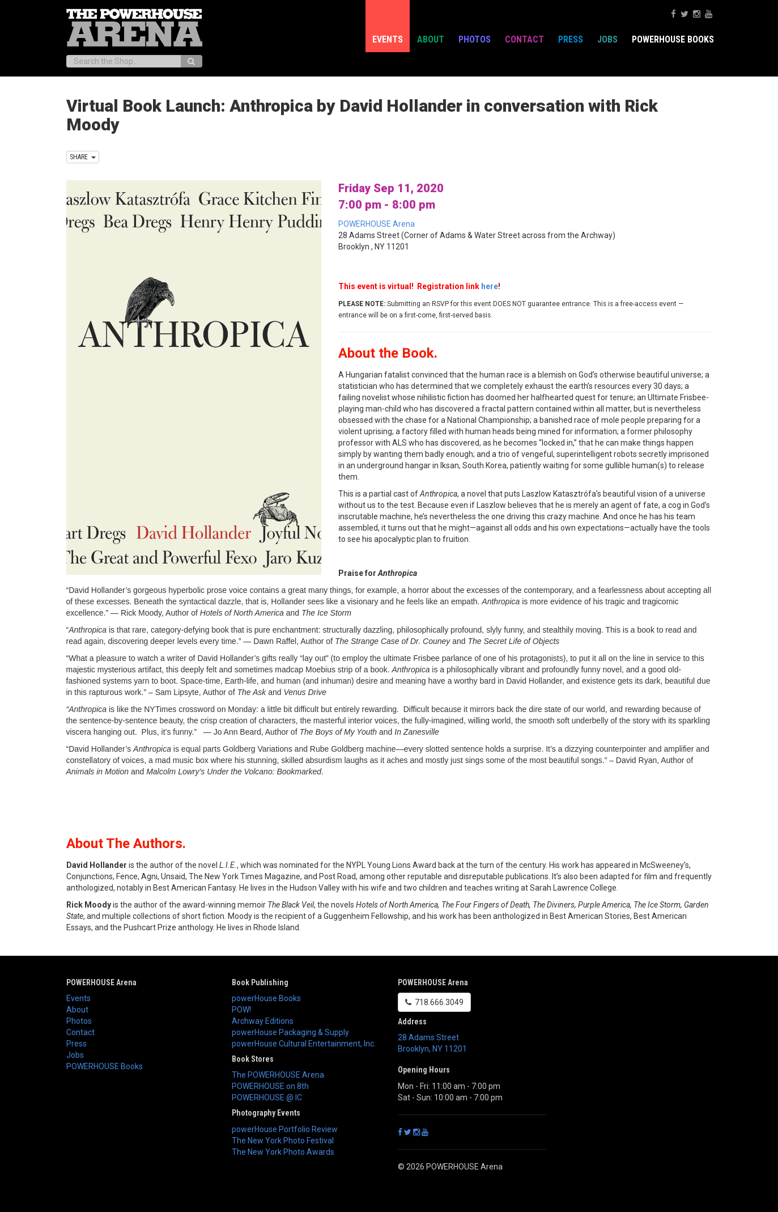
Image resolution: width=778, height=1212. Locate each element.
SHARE (83, 157)
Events (387, 39)
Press (570, 39)
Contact (524, 39)
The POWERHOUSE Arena (278, 1074)
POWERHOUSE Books (673, 39)
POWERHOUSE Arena (376, 223)
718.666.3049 (434, 1002)
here (489, 286)
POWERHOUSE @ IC (267, 1097)
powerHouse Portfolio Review (285, 1129)
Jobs (607, 39)
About (430, 39)
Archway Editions (263, 1020)
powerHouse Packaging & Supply (290, 1032)
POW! (241, 1009)
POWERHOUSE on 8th (270, 1086)
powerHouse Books (266, 998)
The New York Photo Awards (283, 1151)
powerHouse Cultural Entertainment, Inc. (304, 1043)
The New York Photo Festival (283, 1140)
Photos (474, 39)
